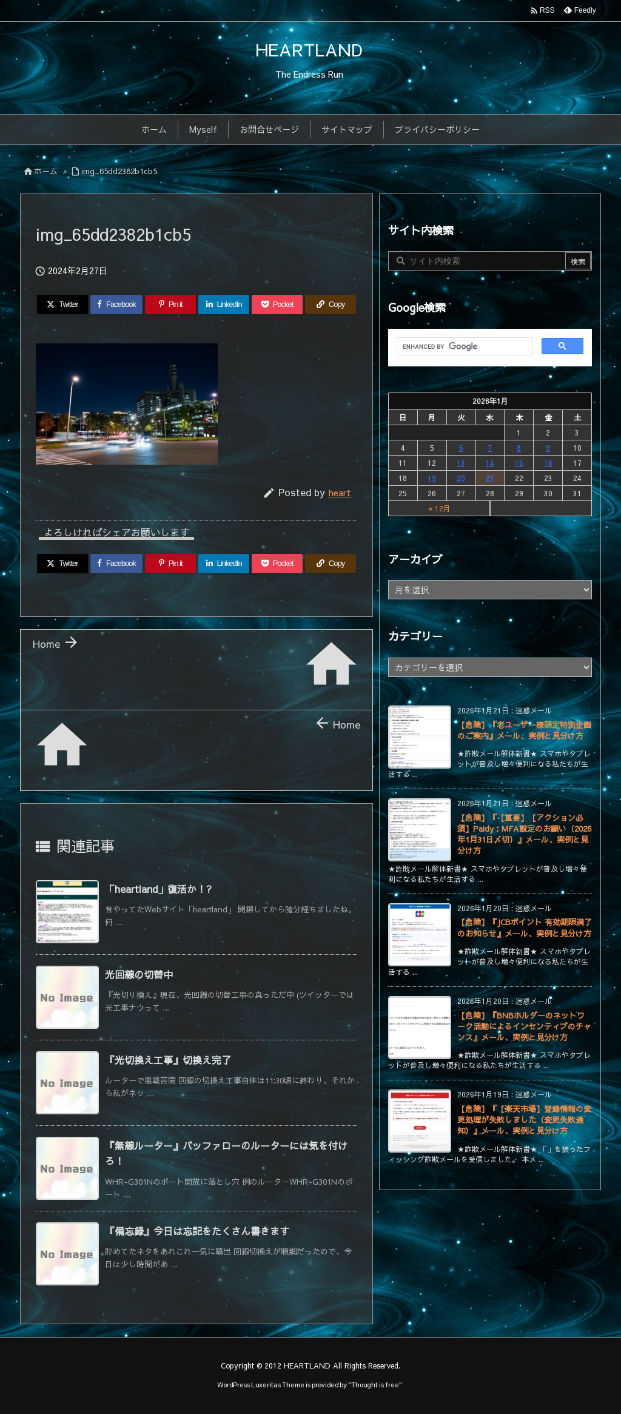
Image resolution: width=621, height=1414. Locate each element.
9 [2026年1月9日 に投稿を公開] (548, 448)
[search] (464, 347)
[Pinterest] (170, 304)
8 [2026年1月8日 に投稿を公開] (519, 448)
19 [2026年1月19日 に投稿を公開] (432, 478)
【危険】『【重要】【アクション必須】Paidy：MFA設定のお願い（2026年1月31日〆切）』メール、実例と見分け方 (524, 834)
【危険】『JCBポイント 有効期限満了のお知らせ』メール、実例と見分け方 (524, 927)
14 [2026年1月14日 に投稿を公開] (490, 463)
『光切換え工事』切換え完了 (168, 1059)
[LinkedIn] (223, 304)
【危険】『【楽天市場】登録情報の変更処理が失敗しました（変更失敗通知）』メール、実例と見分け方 (524, 1119)
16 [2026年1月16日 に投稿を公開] (548, 463)
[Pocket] (277, 304)
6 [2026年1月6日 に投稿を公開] (461, 448)
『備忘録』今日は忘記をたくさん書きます (197, 1230)
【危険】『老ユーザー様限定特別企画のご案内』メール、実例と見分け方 (524, 730)
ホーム (46, 171)
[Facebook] (116, 304)
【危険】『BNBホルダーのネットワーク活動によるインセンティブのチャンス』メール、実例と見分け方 (524, 1026)
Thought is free (375, 1384)
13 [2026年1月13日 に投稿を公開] (461, 463)
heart (339, 492)
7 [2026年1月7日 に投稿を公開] (490, 448)
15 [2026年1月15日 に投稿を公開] (519, 463)
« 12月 (439, 508)
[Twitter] (62, 304)
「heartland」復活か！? (158, 888)
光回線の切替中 (139, 974)
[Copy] (330, 304)
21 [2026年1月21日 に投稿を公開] (490, 478)
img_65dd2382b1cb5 (119, 171)
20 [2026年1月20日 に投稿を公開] (461, 478)
